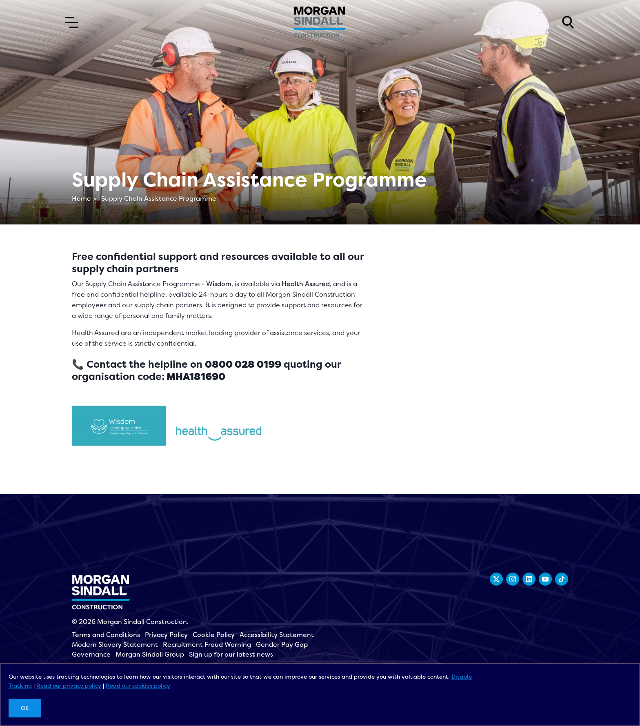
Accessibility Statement (277, 634)
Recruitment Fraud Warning (207, 644)
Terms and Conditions (106, 634)
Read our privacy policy (68, 685)
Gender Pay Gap (282, 644)
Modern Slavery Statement (115, 644)
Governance (91, 654)
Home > (84, 198)
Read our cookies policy (138, 685)
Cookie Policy (214, 634)
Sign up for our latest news (231, 654)
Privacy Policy (166, 634)
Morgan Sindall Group (150, 654)
